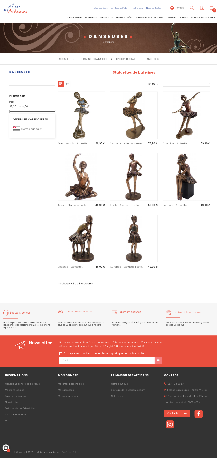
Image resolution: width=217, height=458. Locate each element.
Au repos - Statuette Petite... (126, 266)
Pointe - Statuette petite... (125, 204)
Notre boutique (119, 383)
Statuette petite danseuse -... (127, 142)
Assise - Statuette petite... (73, 204)
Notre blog (117, 395)
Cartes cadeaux (31, 128)
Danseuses (19, 71)
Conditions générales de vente (22, 383)
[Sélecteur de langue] (177, 7)
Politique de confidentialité (20, 407)
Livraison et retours (15, 413)
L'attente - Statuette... (175, 204)
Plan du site (11, 401)
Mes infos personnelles (71, 383)
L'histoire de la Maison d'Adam (128, 389)
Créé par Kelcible (71, 451)
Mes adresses (66, 389)
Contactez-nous (177, 412)
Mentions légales (14, 389)
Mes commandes (68, 395)
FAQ (7, 420)
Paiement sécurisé (15, 395)
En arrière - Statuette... (176, 142)
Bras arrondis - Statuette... (73, 142)
